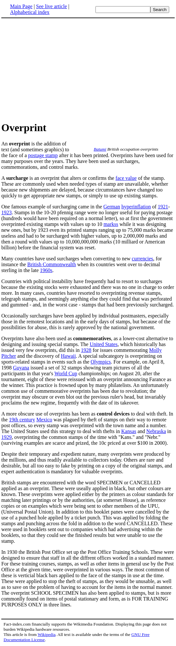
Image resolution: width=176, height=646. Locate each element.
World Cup (65, 373)
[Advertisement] (55, 69)
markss (111, 224)
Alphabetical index (29, 12)
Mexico (44, 419)
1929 (6, 437)
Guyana (21, 367)
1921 (163, 206)
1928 (86, 350)
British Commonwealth (51, 264)
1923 (6, 212)
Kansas (128, 431)
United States (104, 344)
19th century (22, 419)
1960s (46, 270)
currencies (142, 258)
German (111, 206)
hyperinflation (136, 206)
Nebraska (156, 431)
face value (126, 178)
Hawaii (68, 356)
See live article (51, 6)
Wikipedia (47, 634)
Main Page (21, 6)
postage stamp (43, 155)
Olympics (101, 362)
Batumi (100, 149)
